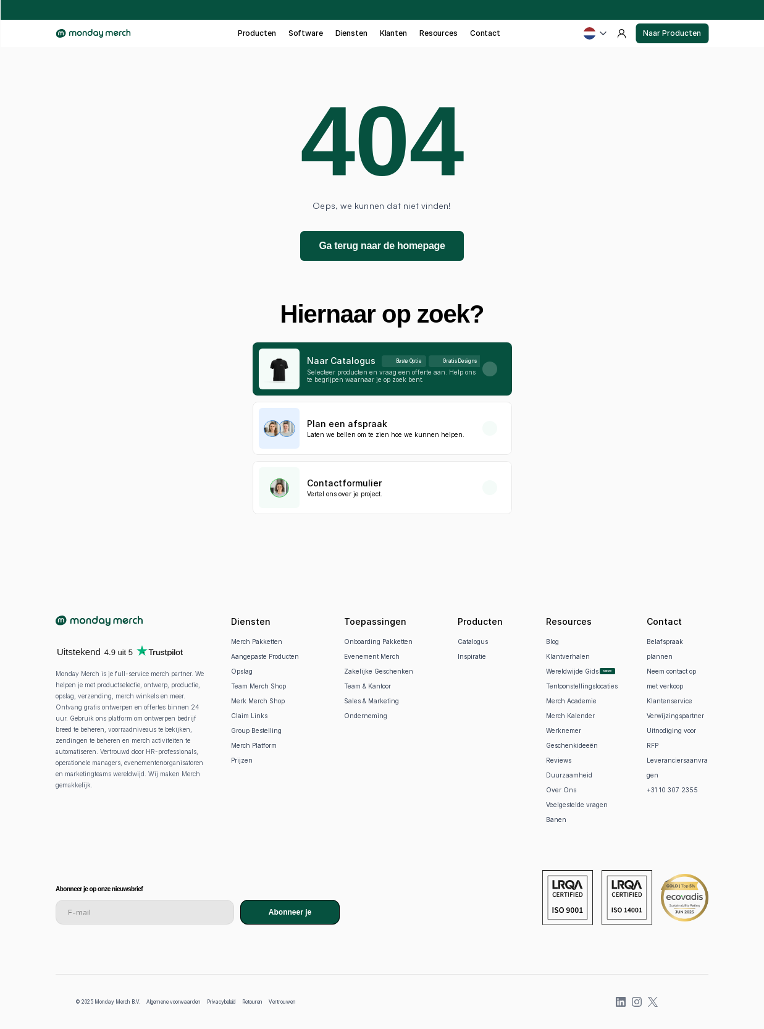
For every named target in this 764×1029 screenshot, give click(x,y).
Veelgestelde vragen (577, 804)
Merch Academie (571, 701)
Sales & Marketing (371, 701)
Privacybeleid (221, 1002)
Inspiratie (472, 656)
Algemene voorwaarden (173, 1002)
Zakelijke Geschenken (378, 671)
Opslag (242, 671)
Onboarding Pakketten (378, 641)
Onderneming (365, 715)
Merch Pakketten (256, 641)
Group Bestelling (256, 730)
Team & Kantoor (367, 686)
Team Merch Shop (258, 686)
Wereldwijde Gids (572, 671)
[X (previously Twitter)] (653, 1002)
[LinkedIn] (621, 1002)
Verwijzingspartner (675, 715)
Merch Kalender (570, 715)
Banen (556, 819)
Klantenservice (669, 701)
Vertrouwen (282, 1002)
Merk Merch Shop (258, 701)
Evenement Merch (372, 656)
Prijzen (242, 760)
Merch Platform (254, 745)
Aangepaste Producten (265, 656)
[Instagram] (637, 1002)
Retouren (252, 1002)
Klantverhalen (568, 656)
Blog (552, 641)
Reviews (558, 760)
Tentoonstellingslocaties (582, 686)
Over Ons (561, 790)
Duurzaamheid (569, 775)
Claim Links (249, 715)
